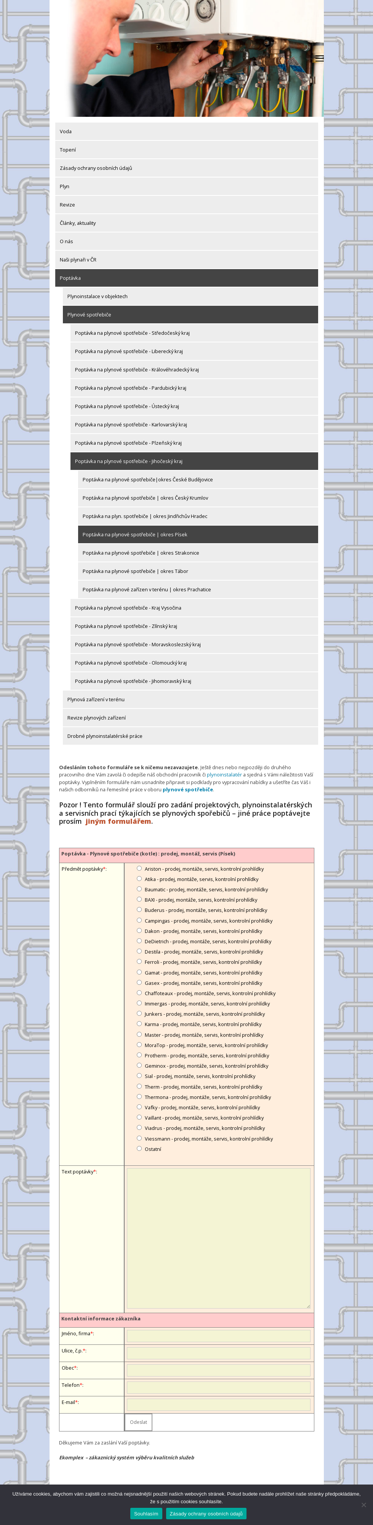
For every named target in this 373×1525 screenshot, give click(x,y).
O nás (66, 241)
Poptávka (70, 277)
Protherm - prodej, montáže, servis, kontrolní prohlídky (207, 1055)
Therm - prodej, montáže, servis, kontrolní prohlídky (203, 1086)
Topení (68, 149)
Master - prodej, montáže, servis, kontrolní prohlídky (204, 1034)
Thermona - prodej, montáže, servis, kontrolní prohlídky (208, 1096)
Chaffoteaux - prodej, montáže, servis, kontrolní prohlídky (210, 992)
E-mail (68, 1401)
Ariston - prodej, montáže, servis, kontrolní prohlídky (204, 868)
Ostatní (153, 1148)
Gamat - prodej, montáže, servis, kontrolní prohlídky (203, 971)
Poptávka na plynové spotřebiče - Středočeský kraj (132, 332)
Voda (66, 131)
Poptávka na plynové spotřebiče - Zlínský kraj (126, 626)
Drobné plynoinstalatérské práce (104, 736)
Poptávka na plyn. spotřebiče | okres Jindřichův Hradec (145, 516)
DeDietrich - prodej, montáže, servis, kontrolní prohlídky (208, 941)
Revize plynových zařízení (96, 717)
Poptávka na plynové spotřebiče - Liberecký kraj (129, 351)
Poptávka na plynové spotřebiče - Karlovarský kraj (131, 424)
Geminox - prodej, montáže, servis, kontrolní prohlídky (206, 1065)
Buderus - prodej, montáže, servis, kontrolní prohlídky (206, 909)
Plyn (64, 186)
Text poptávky (77, 1171)
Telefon (71, 1384)
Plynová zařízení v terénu (96, 699)
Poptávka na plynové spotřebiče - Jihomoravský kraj (133, 681)
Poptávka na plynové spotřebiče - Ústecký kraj (127, 406)
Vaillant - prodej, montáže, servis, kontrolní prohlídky (204, 1117)
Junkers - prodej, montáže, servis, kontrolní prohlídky (205, 1013)
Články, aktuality (78, 222)
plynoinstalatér (224, 774)
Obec (68, 1367)
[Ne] (363, 1505)
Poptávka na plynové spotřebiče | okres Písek (135, 534)
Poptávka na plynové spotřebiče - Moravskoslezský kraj (138, 644)
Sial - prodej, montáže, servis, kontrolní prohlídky (200, 1075)
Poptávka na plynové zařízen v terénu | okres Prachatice (147, 589)
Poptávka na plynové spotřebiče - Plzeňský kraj (128, 442)
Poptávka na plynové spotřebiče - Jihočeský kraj (128, 461)
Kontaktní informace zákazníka (101, 1318)
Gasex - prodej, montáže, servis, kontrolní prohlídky (203, 982)
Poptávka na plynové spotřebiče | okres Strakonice (141, 552)
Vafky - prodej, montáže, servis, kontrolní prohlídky (202, 1107)
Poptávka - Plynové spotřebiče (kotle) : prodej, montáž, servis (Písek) (148, 853)
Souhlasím (146, 1514)
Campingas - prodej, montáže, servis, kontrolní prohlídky (208, 920)
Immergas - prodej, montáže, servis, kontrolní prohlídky (207, 1003)
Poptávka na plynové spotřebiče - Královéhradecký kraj (137, 369)
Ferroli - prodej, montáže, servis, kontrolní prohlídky (203, 961)
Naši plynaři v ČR (78, 259)
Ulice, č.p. (72, 1350)
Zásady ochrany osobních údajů (96, 168)
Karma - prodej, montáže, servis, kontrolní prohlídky (203, 1023)
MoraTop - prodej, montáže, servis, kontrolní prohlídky (206, 1044)
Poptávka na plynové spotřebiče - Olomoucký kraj (131, 662)
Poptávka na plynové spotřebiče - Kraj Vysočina (128, 607)
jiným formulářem (118, 820)
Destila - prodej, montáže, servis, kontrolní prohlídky (204, 951)
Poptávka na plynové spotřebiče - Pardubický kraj (130, 387)
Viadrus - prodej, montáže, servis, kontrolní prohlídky (205, 1127)
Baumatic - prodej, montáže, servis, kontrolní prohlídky (206, 889)
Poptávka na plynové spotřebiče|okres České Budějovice (148, 479)
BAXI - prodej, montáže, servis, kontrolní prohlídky (201, 899)
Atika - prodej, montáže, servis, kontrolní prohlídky (201, 878)
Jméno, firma (76, 1333)
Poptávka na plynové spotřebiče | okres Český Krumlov (145, 497)
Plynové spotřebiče (89, 314)
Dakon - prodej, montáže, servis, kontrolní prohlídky (203, 930)
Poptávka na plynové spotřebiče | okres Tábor (135, 571)
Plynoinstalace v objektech (97, 296)
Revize (67, 204)
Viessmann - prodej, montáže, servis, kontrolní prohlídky (209, 1137)
